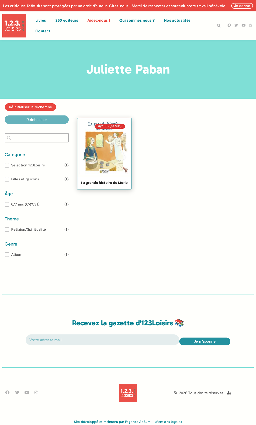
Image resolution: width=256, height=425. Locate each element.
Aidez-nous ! (98, 20)
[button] (218, 26)
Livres (40, 20)
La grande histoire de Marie (104, 182)
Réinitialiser (36, 119)
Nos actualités (177, 20)
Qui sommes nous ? (137, 20)
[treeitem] (37, 204)
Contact (43, 31)
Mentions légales (168, 422)
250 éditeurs (66, 20)
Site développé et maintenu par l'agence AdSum (112, 422)
